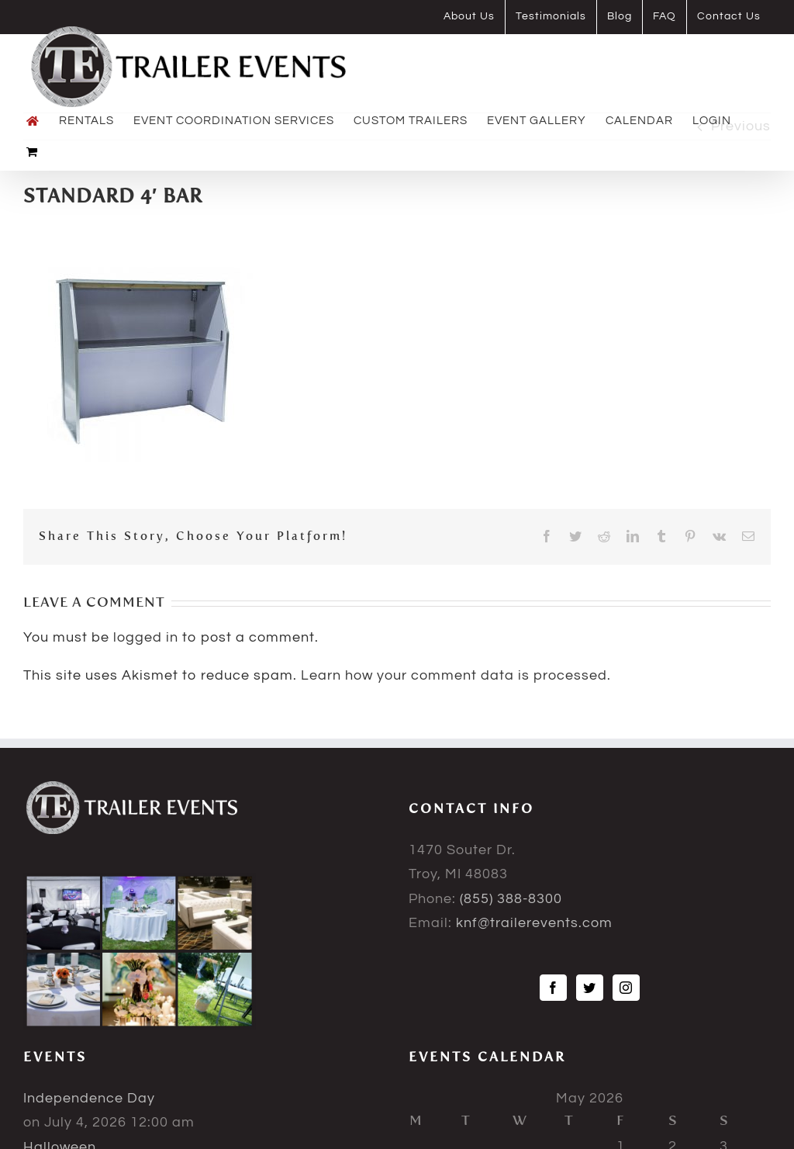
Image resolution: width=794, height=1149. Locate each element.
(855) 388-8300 (511, 898)
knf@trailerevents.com (534, 922)
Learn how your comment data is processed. (456, 675)
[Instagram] (626, 987)
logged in (145, 637)
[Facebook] (553, 987)
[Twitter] (589, 987)
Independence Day (89, 1098)
